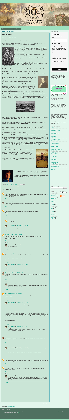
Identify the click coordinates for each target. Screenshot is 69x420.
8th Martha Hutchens (54, 137)
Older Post (45, 404)
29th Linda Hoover (54, 168)
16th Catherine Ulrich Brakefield (56, 149)
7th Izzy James (53, 136)
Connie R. (7, 192)
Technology (53, 212)
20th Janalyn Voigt (54, 155)
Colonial (52, 202)
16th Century (53, 192)
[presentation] (58, 65)
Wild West (53, 217)
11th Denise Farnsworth (55, 142)
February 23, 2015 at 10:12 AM (22, 302)
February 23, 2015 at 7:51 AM (16, 234)
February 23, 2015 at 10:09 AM (22, 225)
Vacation (52, 214)
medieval (52, 218)
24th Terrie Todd (54, 160)
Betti (6, 337)
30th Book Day (53, 169)
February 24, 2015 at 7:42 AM (22, 375)
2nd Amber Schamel (54, 129)
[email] (59, 40)
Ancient (52, 201)
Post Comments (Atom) (11, 406)
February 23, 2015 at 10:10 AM (22, 264)
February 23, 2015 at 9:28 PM (14, 366)
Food (52, 205)
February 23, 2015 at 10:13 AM (22, 326)
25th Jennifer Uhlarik (54, 162)
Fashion (52, 204)
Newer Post (5, 404)
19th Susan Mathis (54, 153)
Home (3, 28)
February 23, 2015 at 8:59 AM (15, 311)
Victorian (52, 215)
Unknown (7, 253)
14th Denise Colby (54, 146)
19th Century (53, 197)
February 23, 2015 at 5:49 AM (14, 192)
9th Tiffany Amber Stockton (56, 139)
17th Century (53, 194)
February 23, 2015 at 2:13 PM (13, 358)
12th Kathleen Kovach (55, 143)
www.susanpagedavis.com (35, 176)
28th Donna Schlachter (55, 166)
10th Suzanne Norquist (55, 140)
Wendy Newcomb (8, 272)
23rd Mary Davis (54, 159)
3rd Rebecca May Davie (55, 130)
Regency (52, 211)
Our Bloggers (17, 28)
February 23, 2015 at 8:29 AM (17, 272)
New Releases (10, 28)
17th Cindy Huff (54, 150)
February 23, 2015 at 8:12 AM (14, 253)
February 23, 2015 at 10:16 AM (22, 347)
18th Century (53, 195)
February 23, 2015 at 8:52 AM (16, 293)
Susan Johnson (8, 293)
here (19, 412)
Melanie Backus (8, 234)
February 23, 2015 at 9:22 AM (12, 337)
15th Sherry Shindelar (55, 147)
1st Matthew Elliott (54, 127)
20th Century (53, 198)
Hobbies (52, 207)
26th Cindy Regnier (54, 163)
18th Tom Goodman (54, 152)
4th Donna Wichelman (55, 132)
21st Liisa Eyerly (54, 156)
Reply (6, 198)
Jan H (6, 358)
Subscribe (59, 69)
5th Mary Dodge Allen (55, 133)
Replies (7, 217)
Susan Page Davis (11, 225)
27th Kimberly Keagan (55, 165)
